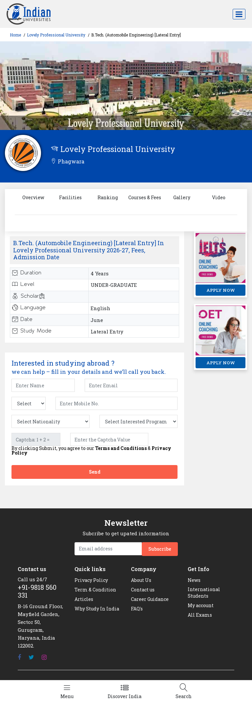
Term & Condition (95, 589)
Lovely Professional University (56, 34)
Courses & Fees (144, 197)
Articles (83, 599)
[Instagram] (44, 657)
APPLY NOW (220, 290)
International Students (204, 592)
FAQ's (137, 609)
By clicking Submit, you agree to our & (91, 450)
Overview (33, 197)
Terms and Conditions (121, 448)
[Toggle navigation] (239, 14)
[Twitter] (31, 657)
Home (15, 34)
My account (201, 605)
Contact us (143, 589)
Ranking (107, 197)
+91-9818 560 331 (37, 591)
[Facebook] (19, 657)
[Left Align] (67, 692)
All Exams (200, 615)
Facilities (70, 197)
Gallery (181, 197)
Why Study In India (96, 609)
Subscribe (159, 549)
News (194, 580)
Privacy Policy (91, 580)
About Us (141, 580)
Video (218, 197)
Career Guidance (150, 599)
